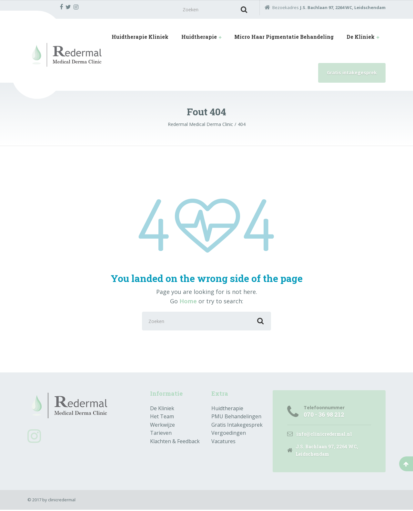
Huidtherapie (199, 37)
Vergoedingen (228, 433)
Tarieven (161, 433)
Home (188, 301)
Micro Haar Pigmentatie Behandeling (284, 37)
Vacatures (223, 442)
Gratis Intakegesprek (237, 425)
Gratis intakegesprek (352, 73)
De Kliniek (361, 37)
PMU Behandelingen (236, 417)
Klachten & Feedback (175, 442)
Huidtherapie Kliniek (140, 37)
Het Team (162, 417)
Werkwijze (162, 425)
